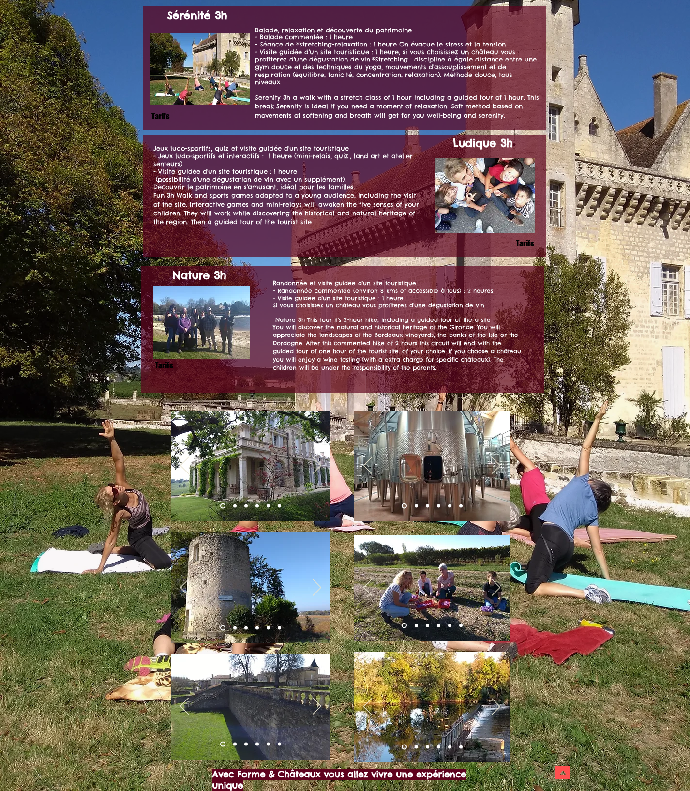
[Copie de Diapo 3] (257, 628)
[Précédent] (184, 466)
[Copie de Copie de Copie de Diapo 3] (279, 628)
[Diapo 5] (449, 625)
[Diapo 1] (222, 506)
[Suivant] (317, 466)
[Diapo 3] (246, 506)
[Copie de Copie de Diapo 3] (268, 628)
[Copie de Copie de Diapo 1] (268, 506)
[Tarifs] (163, 365)
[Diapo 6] (461, 625)
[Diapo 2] (235, 506)
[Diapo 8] (438, 625)
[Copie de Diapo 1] (257, 506)
